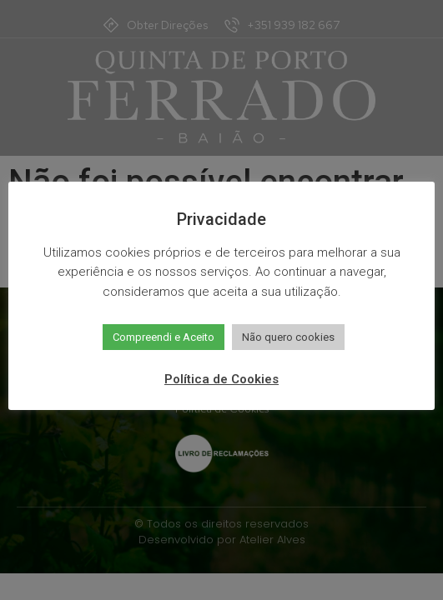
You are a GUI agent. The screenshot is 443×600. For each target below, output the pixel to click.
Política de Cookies (221, 379)
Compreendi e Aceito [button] (163, 337)
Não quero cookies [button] (288, 337)
